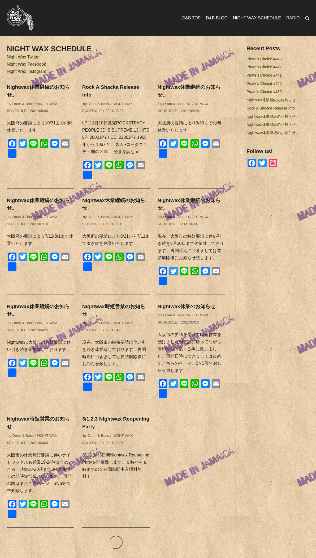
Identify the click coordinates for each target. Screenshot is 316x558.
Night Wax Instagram (26, 71)
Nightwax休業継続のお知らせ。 (272, 100)
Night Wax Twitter (23, 57)
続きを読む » (126, 151)
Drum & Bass (23, 104)
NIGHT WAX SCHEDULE (257, 18)
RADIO (293, 18)
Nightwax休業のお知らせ (186, 306)
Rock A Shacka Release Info (270, 108)
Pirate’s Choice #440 (264, 83)
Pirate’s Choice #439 (264, 92)
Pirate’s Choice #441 (264, 75)
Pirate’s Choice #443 (264, 59)
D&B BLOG (217, 18)
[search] (307, 18)
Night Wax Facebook (26, 64)
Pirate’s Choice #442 (264, 67)
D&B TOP (191, 18)
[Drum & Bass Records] (20, 18)
